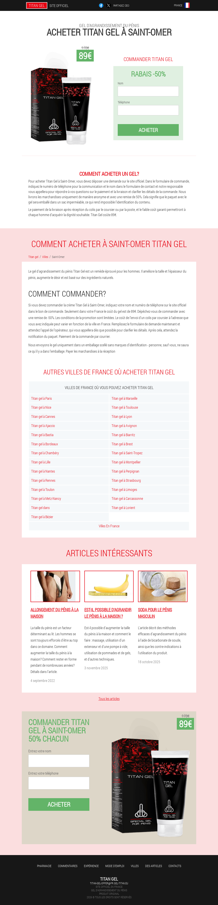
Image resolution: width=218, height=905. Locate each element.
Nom (120, 83)
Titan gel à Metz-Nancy (46, 498)
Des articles (153, 866)
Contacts (175, 866)
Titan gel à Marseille (124, 398)
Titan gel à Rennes (43, 480)
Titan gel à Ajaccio (43, 425)
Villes (135, 866)
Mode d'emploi (114, 866)
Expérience (91, 866)
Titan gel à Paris (41, 398)
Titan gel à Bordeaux (44, 444)
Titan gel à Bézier (42, 516)
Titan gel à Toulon (42, 489)
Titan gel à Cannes (43, 416)
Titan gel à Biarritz (123, 434)
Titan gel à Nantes (43, 471)
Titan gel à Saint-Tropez (127, 453)
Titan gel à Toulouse (125, 407)
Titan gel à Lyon (122, 416)
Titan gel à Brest (122, 444)
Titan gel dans (40, 507)
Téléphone (124, 102)
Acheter (148, 129)
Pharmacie (44, 866)
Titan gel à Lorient (123, 507)
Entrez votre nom (39, 751)
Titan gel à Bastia (42, 434)
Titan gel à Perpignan (125, 471)
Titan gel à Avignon (124, 425)
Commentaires (67, 866)
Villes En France (109, 526)
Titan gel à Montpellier (126, 462)
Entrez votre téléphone (43, 773)
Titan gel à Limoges (124, 489)
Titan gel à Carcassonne (127, 498)
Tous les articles (109, 698)
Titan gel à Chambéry (45, 453)
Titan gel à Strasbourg (126, 480)
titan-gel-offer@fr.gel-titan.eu (109, 883)
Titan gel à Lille (40, 462)
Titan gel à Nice (41, 407)
